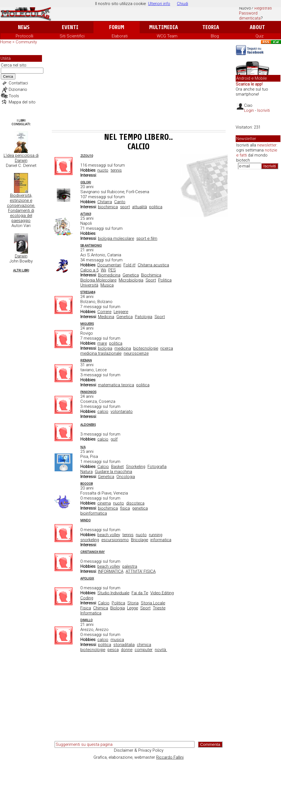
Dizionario (18, 89)
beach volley (108, 534)
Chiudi (182, 3)
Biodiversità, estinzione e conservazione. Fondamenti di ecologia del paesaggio (21, 208)
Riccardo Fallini (170, 757)
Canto (119, 201)
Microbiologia (131, 280)
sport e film (146, 238)
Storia (133, 602)
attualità (139, 206)
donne (126, 649)
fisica (125, 508)
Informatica (90, 613)
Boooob (86, 484)
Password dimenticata (250, 16)
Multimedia (163, 27)
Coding (86, 597)
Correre (104, 311)
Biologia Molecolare (98, 280)
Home (5, 41)
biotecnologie (145, 348)
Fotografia (157, 466)
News (23, 27)
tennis (116, 170)
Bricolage (139, 539)
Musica (107, 285)
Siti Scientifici (72, 36)
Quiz (260, 36)
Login (249, 110)
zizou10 (86, 156)
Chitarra (104, 201)
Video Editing (162, 592)
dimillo (86, 620)
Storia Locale (153, 602)
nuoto (102, 170)
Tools (14, 95)
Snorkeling (135, 466)
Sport (151, 280)
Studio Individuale (113, 592)
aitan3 (85, 214)
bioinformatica (93, 513)
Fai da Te (140, 592)
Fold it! (129, 265)
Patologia (143, 316)
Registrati (263, 8)
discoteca (135, 503)
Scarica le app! (249, 84)
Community (26, 41)
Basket (117, 466)
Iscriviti (263, 110)
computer (144, 649)
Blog (215, 36)
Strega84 (87, 292)
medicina (122, 348)
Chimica (100, 608)
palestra (129, 566)
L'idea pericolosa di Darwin (21, 158)
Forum (116, 27)
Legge (132, 608)
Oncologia (125, 476)
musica (117, 639)
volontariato (122, 411)
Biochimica (151, 275)
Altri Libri (21, 270)
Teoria (210, 27)
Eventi (70, 27)
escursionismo (115, 539)
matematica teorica (116, 384)
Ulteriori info (159, 3)
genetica (140, 508)
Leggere (121, 311)
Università (89, 285)
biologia (105, 348)
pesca (113, 649)
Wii (103, 270)
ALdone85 (88, 425)
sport (125, 206)
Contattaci (18, 83)
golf (114, 439)
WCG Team (167, 36)
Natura (86, 471)
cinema (104, 503)
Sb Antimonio (91, 245)
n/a (83, 447)
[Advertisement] (139, 88)
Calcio (103, 466)
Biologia (117, 608)
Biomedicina (109, 275)
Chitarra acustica (153, 265)
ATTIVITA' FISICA (141, 571)
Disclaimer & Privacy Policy (138, 750)
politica (155, 206)
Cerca (8, 76)
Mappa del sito (22, 102)
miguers (87, 324)
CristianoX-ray (92, 552)
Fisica (85, 608)
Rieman (86, 360)
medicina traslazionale (100, 353)
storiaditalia (124, 644)
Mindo (85, 520)
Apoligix (87, 578)
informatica (160, 539)
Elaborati (120, 36)
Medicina (106, 316)
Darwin (21, 256)
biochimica (108, 206)
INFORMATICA (110, 571)
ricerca (166, 348)
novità (161, 649)
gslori (85, 182)
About (257, 27)
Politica (165, 280)
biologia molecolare (116, 238)
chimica (144, 644)
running (155, 534)
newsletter (267, 145)
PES (112, 270)
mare (102, 343)
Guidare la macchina (113, 471)
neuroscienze (136, 353)
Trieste (159, 608)
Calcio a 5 (89, 270)
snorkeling (89, 539)
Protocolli (24, 36)
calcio (102, 411)
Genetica (131, 275)
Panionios (88, 392)
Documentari (109, 265)
